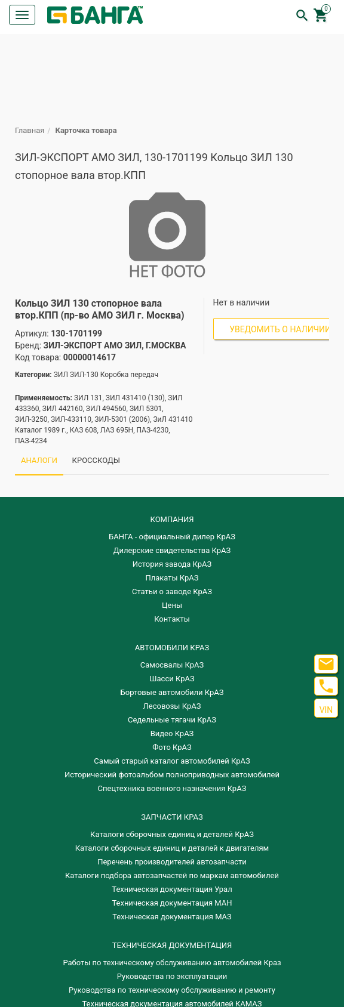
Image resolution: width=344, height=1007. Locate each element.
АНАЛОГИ (39, 460)
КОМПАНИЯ (172, 519)
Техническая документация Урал (172, 889)
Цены (172, 605)
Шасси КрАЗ (171, 678)
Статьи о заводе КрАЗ (172, 591)
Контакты (172, 618)
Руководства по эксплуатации (172, 976)
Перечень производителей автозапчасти (172, 861)
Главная (29, 130)
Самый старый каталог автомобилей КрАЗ (172, 760)
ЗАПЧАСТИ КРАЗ (171, 817)
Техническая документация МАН (172, 902)
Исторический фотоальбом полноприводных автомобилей (172, 774)
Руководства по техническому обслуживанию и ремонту (172, 990)
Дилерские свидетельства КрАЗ (172, 550)
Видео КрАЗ (172, 733)
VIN (326, 710)
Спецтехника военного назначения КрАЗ (172, 788)
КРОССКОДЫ (96, 460)
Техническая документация (172, 945)
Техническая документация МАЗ (172, 916)
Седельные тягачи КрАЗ (172, 719)
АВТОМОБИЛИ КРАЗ (172, 647)
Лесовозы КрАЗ (172, 706)
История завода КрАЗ (172, 564)
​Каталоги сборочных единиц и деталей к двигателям (172, 848)
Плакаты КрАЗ (171, 577)
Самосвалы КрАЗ (172, 664)
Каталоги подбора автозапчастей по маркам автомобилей (172, 875)
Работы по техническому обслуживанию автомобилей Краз (172, 962)
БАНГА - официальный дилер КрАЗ (172, 536)
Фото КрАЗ (172, 747)
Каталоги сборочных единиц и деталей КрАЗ (172, 834)
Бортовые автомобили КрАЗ (172, 692)
